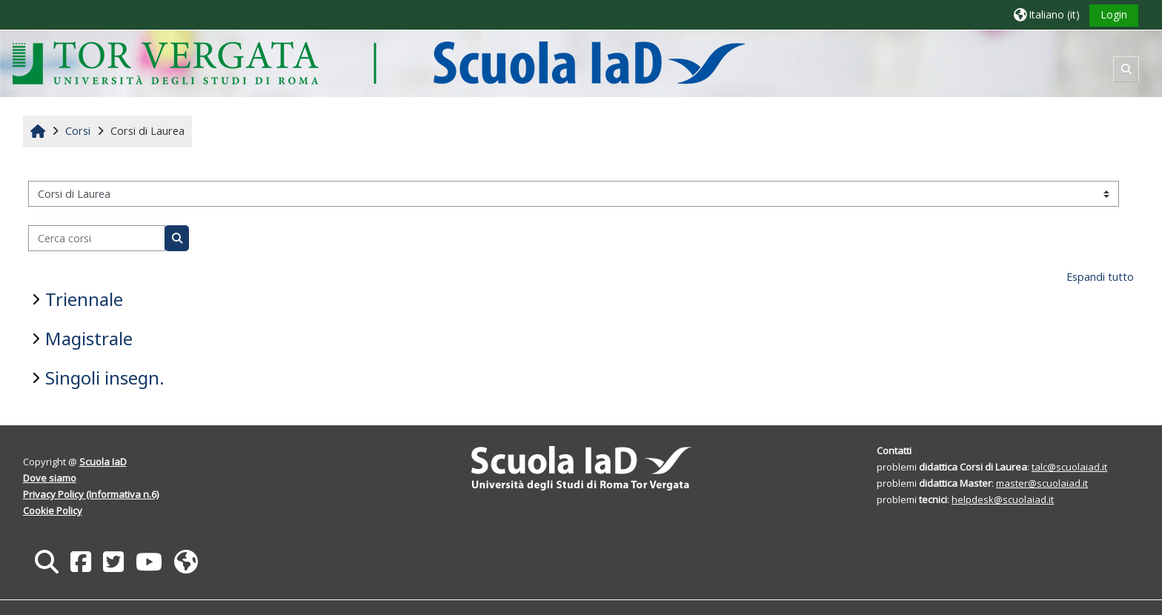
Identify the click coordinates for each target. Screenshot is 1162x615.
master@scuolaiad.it (1042, 483)
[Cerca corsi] (96, 238)
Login (1113, 14)
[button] (1047, 14)
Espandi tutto (1100, 277)
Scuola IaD (103, 461)
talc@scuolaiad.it (1069, 466)
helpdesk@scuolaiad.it (1003, 499)
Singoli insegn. (105, 377)
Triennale (84, 299)
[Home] (378, 63)
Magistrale (89, 338)
